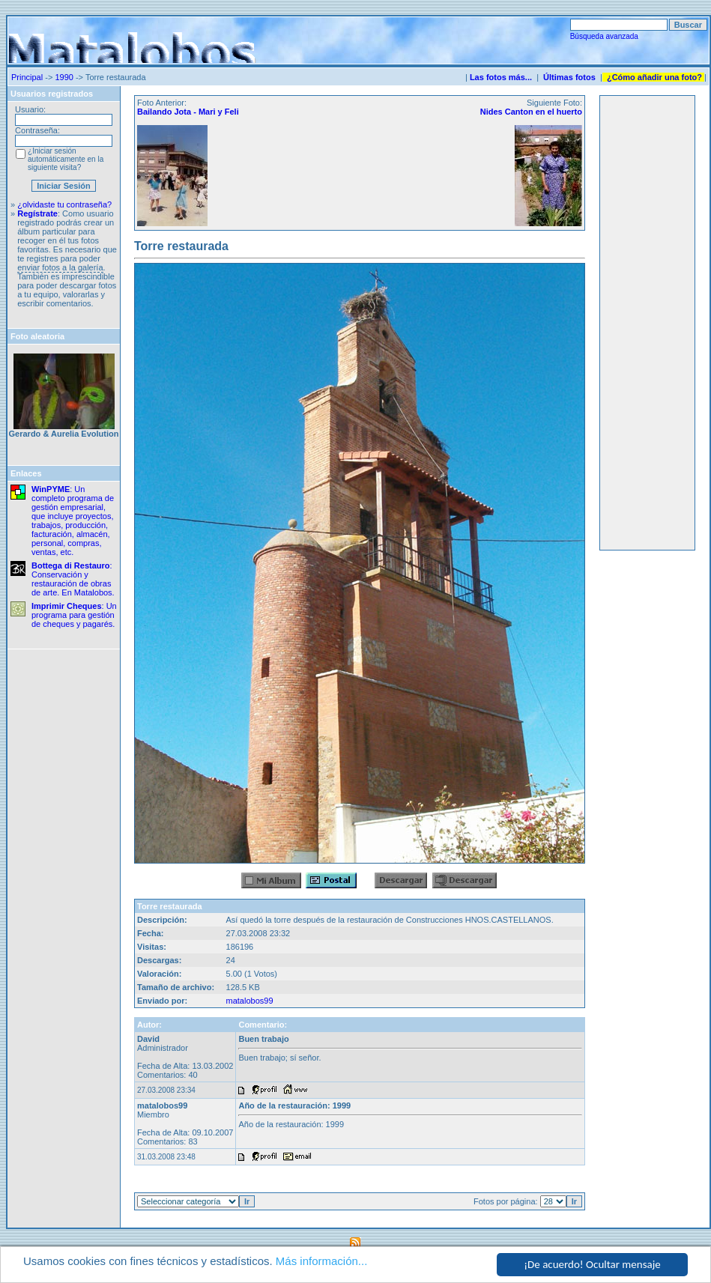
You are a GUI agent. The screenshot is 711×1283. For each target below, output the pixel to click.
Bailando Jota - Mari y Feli (188, 111)
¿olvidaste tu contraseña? (64, 204)
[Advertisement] (647, 323)
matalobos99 (249, 1000)
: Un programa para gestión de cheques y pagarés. (74, 614)
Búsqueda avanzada (604, 36)
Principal (27, 77)
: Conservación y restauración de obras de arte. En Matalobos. (73, 579)
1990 (64, 77)
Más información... (322, 1261)
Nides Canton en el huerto (531, 111)
